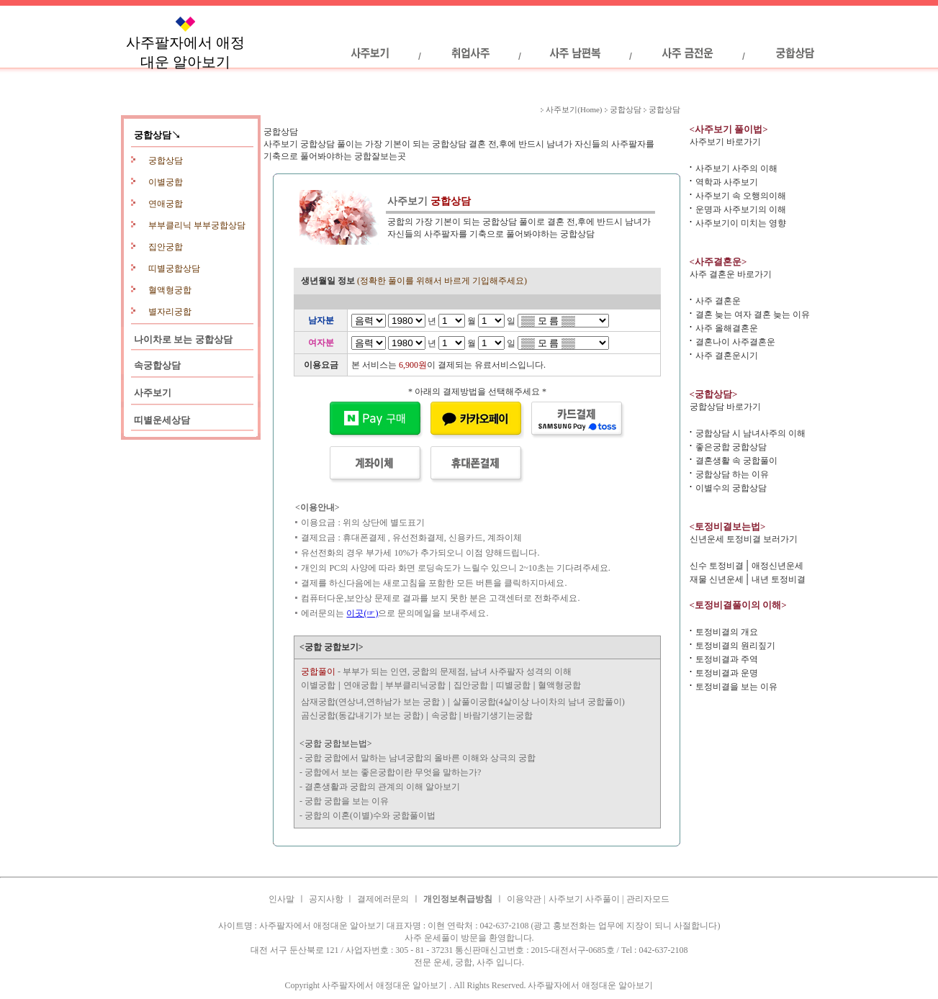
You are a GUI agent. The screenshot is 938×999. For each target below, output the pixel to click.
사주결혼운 (276, 854)
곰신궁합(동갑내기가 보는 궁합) (362, 715)
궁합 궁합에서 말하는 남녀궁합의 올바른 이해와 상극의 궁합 (420, 758)
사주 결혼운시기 (726, 356)
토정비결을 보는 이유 (736, 687)
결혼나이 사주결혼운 (735, 342)
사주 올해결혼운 (726, 328)
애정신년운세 (777, 566)
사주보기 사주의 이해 (736, 168)
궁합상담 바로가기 (725, 407)
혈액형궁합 (169, 290)
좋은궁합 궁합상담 (731, 447)
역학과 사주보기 (726, 182)
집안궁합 (165, 247)
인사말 (281, 899)
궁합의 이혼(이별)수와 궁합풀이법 (370, 815)
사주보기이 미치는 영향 (740, 223)
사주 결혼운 (718, 301)
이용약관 (524, 899)
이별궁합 (165, 182)
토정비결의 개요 (726, 632)
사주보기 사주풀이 (585, 899)
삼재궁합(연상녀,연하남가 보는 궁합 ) (373, 702)
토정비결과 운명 (726, 673)
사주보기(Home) (574, 109)
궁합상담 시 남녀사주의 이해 (750, 433)
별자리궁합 (169, 312)
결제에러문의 (383, 899)
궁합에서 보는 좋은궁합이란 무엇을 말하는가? (393, 772)
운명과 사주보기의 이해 (740, 209)
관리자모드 (647, 899)
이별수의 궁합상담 (731, 488)
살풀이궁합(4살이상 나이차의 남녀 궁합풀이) (539, 702)
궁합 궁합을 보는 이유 (347, 801)
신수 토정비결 (717, 566)
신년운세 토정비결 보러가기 (744, 539)
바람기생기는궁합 (498, 715)
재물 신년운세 (717, 579)
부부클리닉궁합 (415, 685)
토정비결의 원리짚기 (735, 646)
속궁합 (445, 715)
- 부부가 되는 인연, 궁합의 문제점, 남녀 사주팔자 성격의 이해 (436, 671)
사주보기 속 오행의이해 (740, 196)
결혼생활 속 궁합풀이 (736, 461)
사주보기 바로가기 (725, 142)
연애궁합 (165, 204)
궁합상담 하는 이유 (732, 474)
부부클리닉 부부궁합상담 (196, 225)
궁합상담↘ (157, 135)
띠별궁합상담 (174, 268)
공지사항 (327, 899)
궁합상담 (165, 160)
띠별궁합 (513, 685)
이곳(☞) (362, 613)
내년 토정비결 (779, 579)
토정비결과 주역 (726, 659)
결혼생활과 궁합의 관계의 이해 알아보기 (382, 787)
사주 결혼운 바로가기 (731, 274)
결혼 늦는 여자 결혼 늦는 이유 (752, 314)
